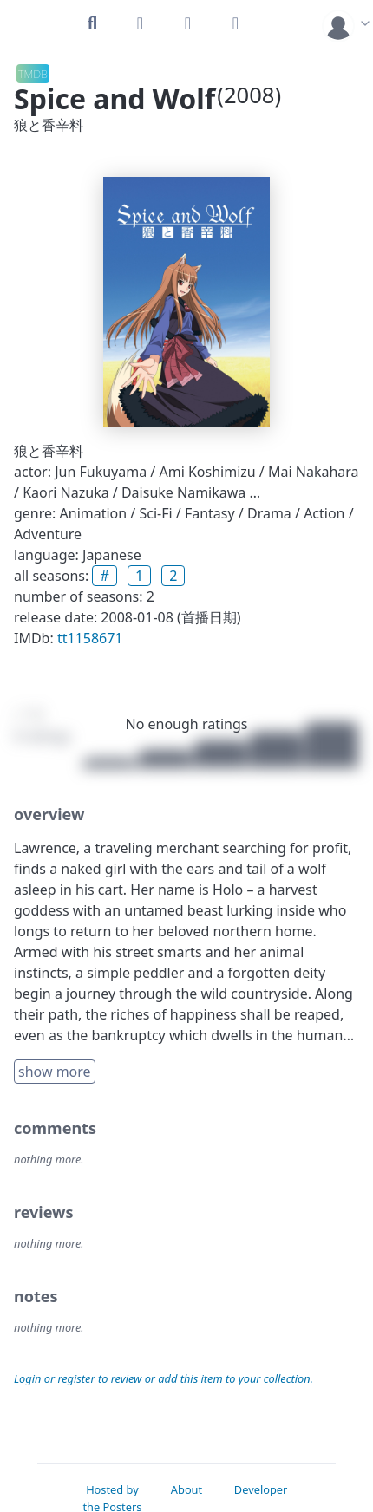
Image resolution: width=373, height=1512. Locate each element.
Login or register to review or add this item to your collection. (163, 1378)
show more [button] (54, 1071)
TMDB (33, 73)
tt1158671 (90, 638)
